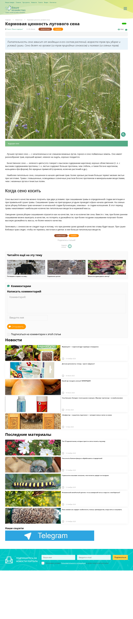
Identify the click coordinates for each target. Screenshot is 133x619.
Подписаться (120, 557)
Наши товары (9, 2)
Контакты (53, 2)
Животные (45, 29)
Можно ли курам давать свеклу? (98, 276)
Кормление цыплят (54, 276)
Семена (18, 2)
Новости (34, 2)
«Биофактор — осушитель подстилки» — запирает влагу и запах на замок (87, 415)
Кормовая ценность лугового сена (38, 20)
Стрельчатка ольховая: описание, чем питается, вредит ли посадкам (85, 475)
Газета (40, 2)
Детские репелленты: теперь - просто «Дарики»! (78, 364)
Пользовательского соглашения (73, 563)
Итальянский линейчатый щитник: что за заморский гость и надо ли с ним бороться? (91, 492)
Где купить (26, 2)
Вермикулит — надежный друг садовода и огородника (80, 347)
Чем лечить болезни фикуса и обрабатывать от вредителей (82, 458)
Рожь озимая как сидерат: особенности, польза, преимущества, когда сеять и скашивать (92, 509)
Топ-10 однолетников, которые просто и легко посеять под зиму (83, 441)
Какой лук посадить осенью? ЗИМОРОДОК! (76, 381)
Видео (46, 2)
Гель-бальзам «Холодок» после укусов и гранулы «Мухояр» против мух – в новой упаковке (92, 398)
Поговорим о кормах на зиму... (17, 276)
